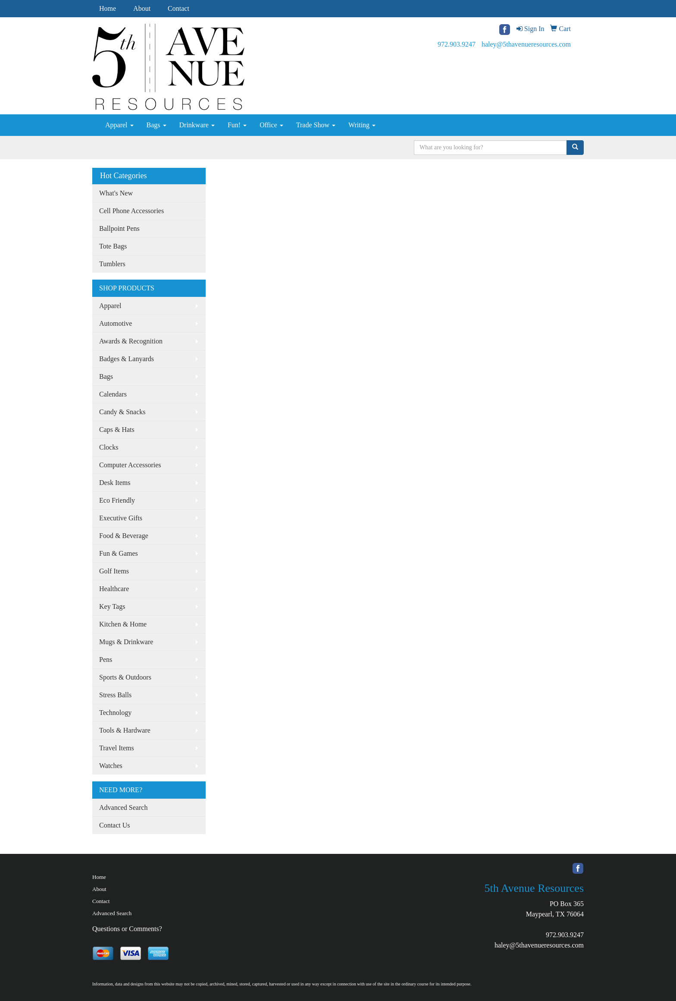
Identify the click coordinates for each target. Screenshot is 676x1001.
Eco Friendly (117, 500)
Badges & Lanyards (126, 358)
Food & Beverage (123, 535)
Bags (156, 125)
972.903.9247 (457, 44)
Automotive (115, 323)
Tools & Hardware (124, 730)
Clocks (108, 447)
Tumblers (112, 264)
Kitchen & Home (123, 624)
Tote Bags (113, 246)
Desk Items (114, 482)
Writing (362, 125)
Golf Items (114, 571)
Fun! (237, 125)
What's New (116, 193)
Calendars (113, 394)
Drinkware (197, 125)
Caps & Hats (117, 429)
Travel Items (116, 748)
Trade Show (315, 125)
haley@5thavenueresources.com (526, 44)
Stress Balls (115, 695)
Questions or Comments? (127, 928)
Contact (178, 8)
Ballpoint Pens (119, 228)
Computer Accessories (130, 465)
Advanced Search (123, 807)
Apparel (119, 125)
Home (107, 8)
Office (271, 125)
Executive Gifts (120, 518)
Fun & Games (118, 553)
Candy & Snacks (122, 412)
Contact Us (114, 825)
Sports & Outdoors (125, 677)
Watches (110, 765)
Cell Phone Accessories (131, 210)
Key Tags (112, 606)
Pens (105, 659)
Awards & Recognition (131, 341)
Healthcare (114, 588)
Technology (115, 712)
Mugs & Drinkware (126, 641)
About (141, 8)
